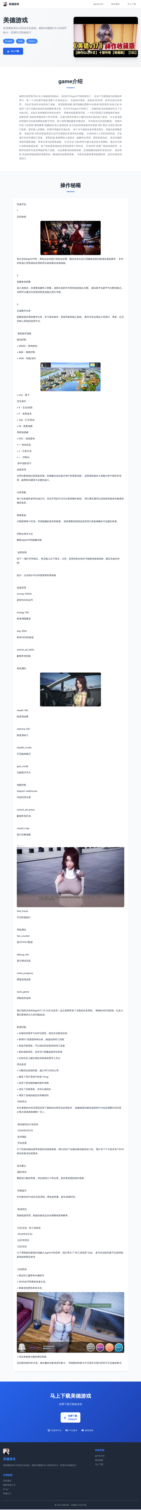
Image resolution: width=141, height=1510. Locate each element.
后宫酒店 (7, 1481)
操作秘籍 (115, 4)
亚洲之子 (7, 1494)
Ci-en (5, 1489)
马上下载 (132, 4)
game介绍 (98, 4)
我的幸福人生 (9, 1485)
